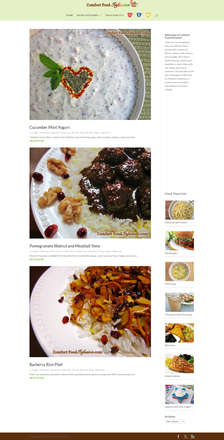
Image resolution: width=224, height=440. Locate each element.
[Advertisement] (180, 142)
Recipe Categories (87, 19)
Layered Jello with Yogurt (178, 406)
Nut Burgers (171, 253)
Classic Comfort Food (66, 251)
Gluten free (65, 132)
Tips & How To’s (114, 19)
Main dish (92, 251)
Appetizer (55, 132)
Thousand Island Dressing (178, 314)
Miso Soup (170, 283)
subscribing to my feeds (176, 86)
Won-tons (170, 345)
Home (69, 19)
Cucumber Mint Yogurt (49, 127)
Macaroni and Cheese (176, 222)
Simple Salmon (172, 375)
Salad (82, 132)
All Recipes (45, 132)
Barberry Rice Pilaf (45, 364)
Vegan (97, 132)
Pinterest (172, 78)
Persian (75, 132)
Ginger (35, 132)
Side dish (89, 132)
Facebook (182, 78)
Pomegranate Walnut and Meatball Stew (64, 245)
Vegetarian (105, 132)
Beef (53, 251)
